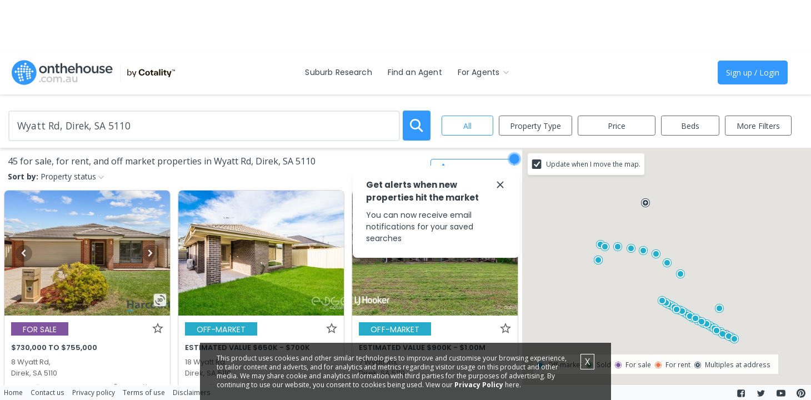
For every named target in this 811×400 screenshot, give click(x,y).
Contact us (47, 392)
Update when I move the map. (593, 163)
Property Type (535, 126)
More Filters (758, 126)
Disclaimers (192, 392)
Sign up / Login (752, 72)
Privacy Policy (478, 384)
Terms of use (144, 392)
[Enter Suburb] (204, 126)
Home (13, 392)
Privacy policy (93, 392)
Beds (690, 126)
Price (616, 126)
